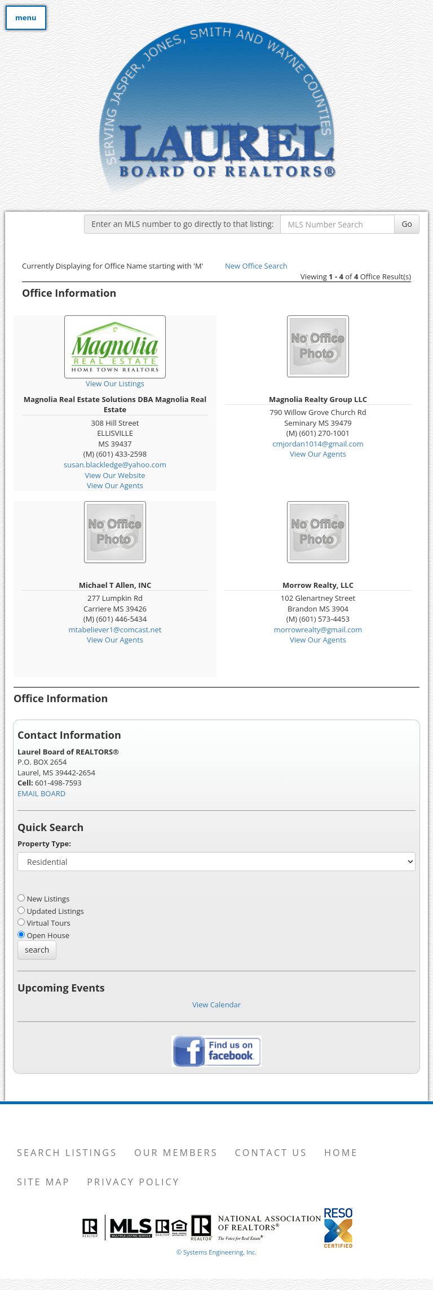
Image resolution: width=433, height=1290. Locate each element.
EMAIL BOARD (41, 793)
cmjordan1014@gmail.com (318, 444)
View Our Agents (115, 485)
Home (341, 1152)
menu (26, 17)
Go (406, 223)
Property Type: (44, 843)
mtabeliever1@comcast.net (115, 629)
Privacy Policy (133, 1182)
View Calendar (216, 1004)
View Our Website (115, 475)
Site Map (43, 1182)
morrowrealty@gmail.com (318, 629)
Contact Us (271, 1152)
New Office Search (256, 266)
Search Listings (67, 1152)
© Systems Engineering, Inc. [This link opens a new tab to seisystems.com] (216, 1252)
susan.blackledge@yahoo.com (115, 464)
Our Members (176, 1152)
